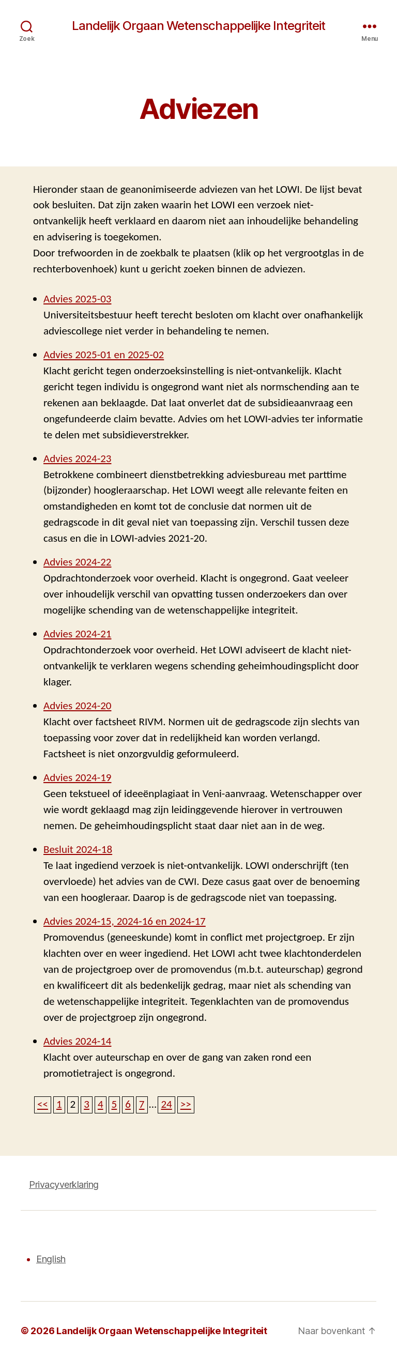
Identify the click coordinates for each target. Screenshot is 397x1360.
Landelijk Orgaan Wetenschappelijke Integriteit (198, 26)
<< (42, 1104)
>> (185, 1104)
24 (166, 1104)
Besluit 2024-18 (77, 850)
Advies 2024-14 (77, 1041)
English (51, 1259)
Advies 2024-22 (77, 562)
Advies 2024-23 (77, 459)
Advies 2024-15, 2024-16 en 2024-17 (124, 921)
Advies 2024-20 (77, 706)
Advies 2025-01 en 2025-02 (103, 355)
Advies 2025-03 (77, 299)
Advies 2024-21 (77, 634)
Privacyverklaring (64, 1184)
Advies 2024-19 (77, 778)
